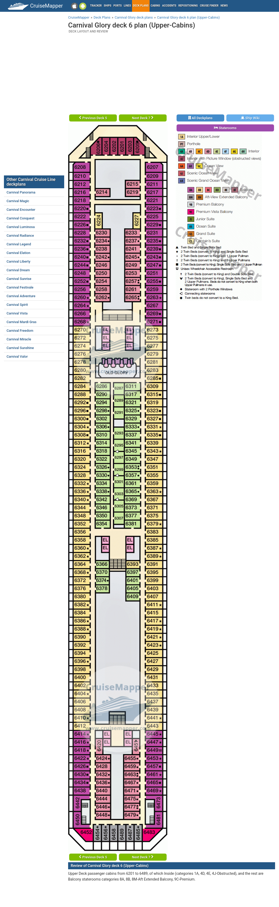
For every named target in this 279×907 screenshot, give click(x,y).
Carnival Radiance (20, 235)
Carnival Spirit (17, 305)
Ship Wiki (250, 118)
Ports (117, 5)
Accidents (169, 5)
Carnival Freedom (20, 331)
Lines (127, 5)
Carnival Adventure (21, 296)
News (224, 5)
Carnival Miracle (19, 339)
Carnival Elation (18, 253)
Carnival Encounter (21, 210)
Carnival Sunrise (19, 279)
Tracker (96, 5)
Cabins (155, 5)
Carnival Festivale (20, 287)
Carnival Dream (18, 270)
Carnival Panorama (21, 192)
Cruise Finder (209, 5)
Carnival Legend (19, 244)
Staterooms (225, 128)
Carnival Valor (17, 356)
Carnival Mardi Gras (21, 322)
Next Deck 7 (143, 118)
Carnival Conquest (20, 218)
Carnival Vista (17, 313)
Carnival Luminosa (21, 227)
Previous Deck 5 (93, 118)
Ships (107, 5)
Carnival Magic (18, 201)
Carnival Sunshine (20, 348)
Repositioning (188, 5)
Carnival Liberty (18, 261)
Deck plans (141, 5)
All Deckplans (200, 118)
